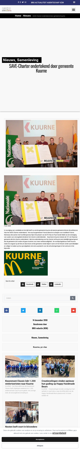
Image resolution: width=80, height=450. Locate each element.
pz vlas (44, 347)
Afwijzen (40, 446)
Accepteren (40, 439)
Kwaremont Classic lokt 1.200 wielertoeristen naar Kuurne (20, 382)
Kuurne (36, 347)
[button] (74, 2)
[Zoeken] (72, 298)
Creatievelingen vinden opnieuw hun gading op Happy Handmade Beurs (58, 384)
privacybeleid (59, 433)
